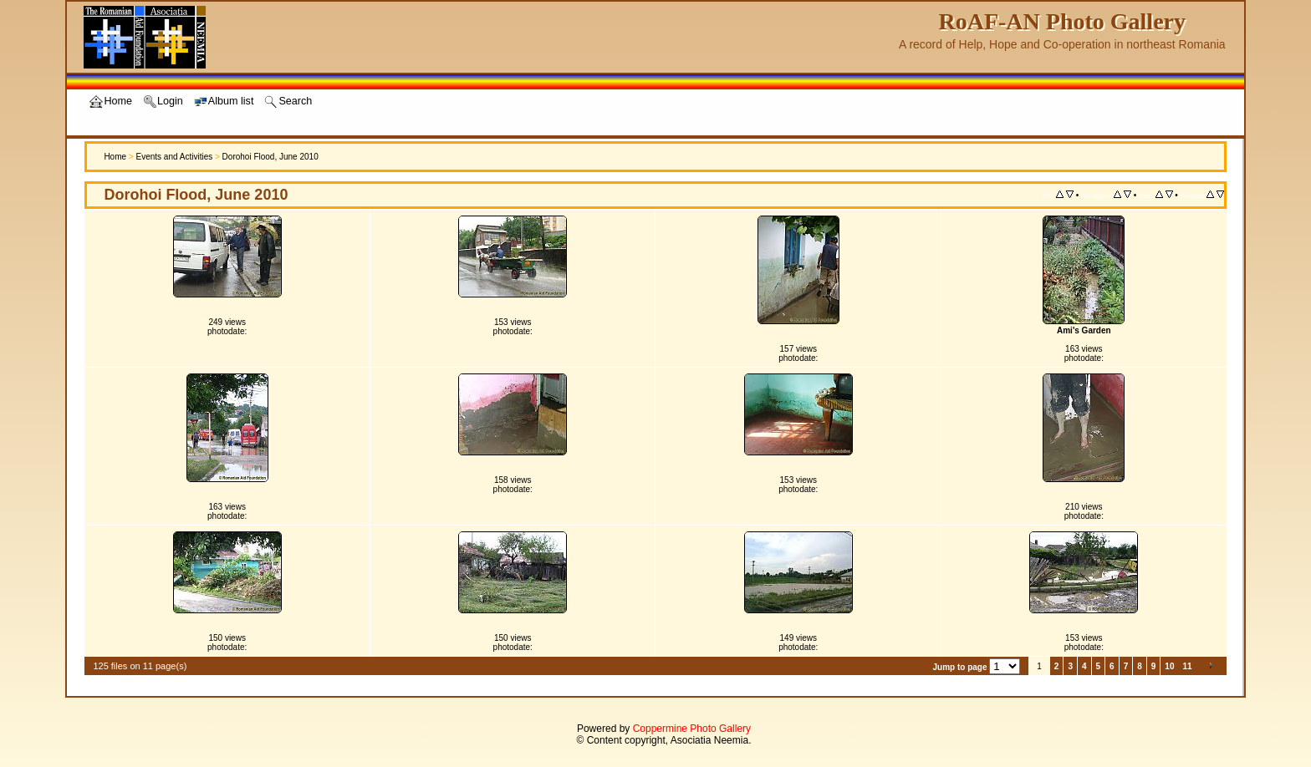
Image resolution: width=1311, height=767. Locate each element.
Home (115, 156)
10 (1169, 666)
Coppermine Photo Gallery (692, 728)
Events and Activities (173, 156)
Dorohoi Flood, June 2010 (270, 156)
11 (1186, 666)
